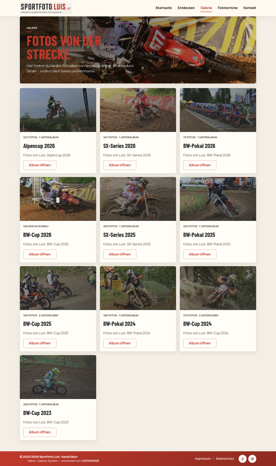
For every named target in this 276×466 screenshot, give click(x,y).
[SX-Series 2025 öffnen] (138, 199)
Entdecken (186, 8)
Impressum (203, 459)
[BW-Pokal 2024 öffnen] (138, 288)
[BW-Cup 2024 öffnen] (218, 288)
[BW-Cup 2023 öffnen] (58, 377)
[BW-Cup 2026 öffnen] (58, 199)
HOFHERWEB (90, 461)
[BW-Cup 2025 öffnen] (58, 288)
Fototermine (228, 8)
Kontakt (249, 8)
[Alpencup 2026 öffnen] (58, 110)
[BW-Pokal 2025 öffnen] (218, 199)
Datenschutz (225, 459)
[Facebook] (243, 459)
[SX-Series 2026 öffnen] (138, 110)
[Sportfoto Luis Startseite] (58, 8)
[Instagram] (252, 459)
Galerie (206, 8)
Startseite (164, 8)
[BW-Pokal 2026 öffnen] (218, 110)
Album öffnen (40, 165)
